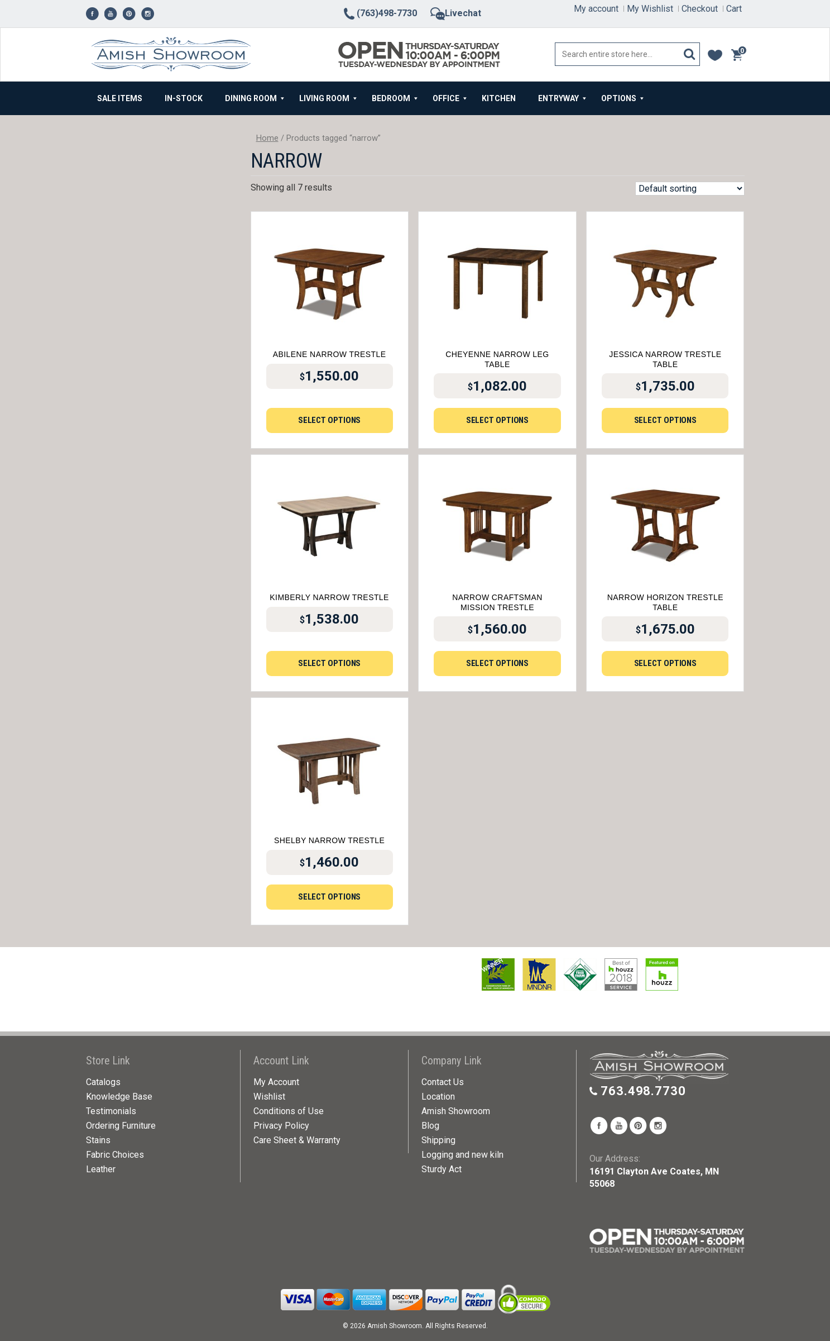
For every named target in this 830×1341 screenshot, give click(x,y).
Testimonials (111, 1111)
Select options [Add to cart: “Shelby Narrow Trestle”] (329, 897)
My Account (276, 1082)
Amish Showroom (455, 1111)
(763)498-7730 (379, 13)
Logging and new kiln (462, 1154)
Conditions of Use (288, 1111)
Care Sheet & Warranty (296, 1140)
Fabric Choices (115, 1154)
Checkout (700, 8)
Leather (101, 1169)
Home (267, 138)
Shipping (438, 1140)
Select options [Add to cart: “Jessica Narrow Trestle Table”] (665, 420)
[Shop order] (690, 189)
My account (596, 8)
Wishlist (269, 1096)
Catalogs (103, 1082)
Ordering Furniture (121, 1125)
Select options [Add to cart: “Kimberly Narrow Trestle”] (329, 663)
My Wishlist (650, 8)
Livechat (455, 13)
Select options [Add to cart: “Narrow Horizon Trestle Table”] (665, 663)
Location (438, 1096)
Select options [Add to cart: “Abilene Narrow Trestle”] (329, 420)
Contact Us (442, 1082)
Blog (430, 1125)
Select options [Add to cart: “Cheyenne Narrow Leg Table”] (497, 420)
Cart (734, 8)
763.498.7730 (643, 1091)
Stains (98, 1140)
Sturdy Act (441, 1169)
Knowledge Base (119, 1096)
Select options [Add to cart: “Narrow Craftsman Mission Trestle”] (497, 663)
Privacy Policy (281, 1125)
